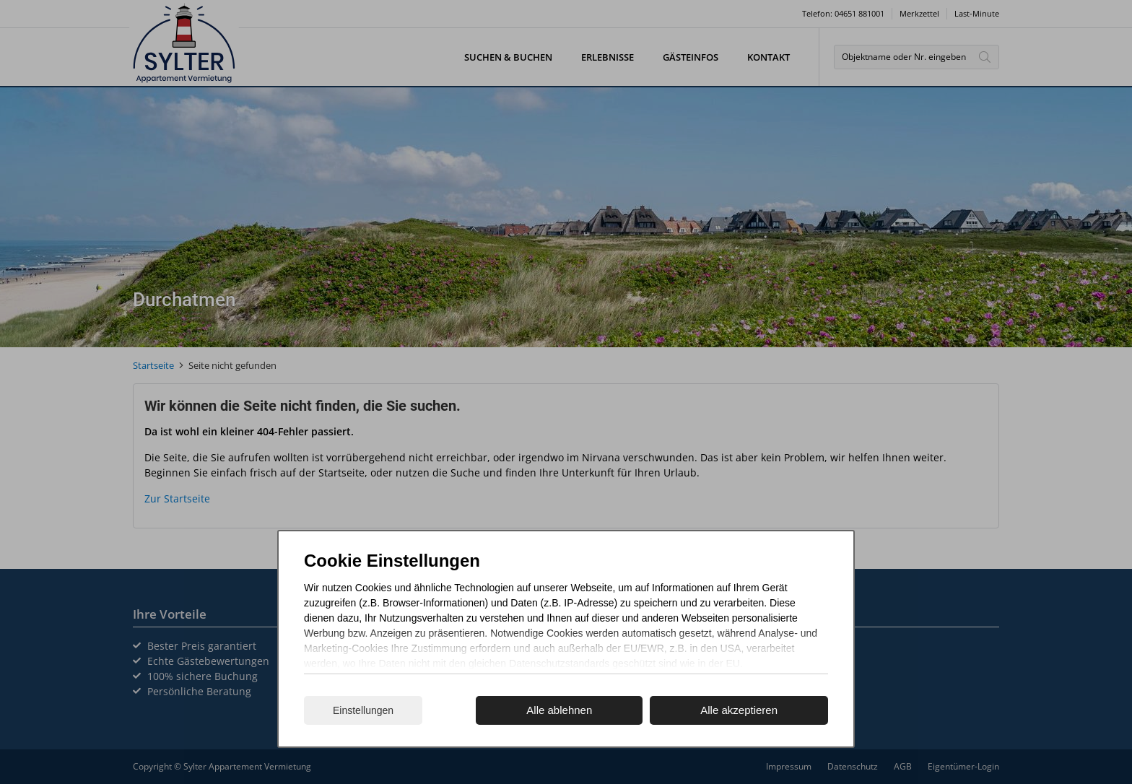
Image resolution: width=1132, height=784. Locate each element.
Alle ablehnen (559, 710)
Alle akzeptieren (739, 710)
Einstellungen (363, 710)
